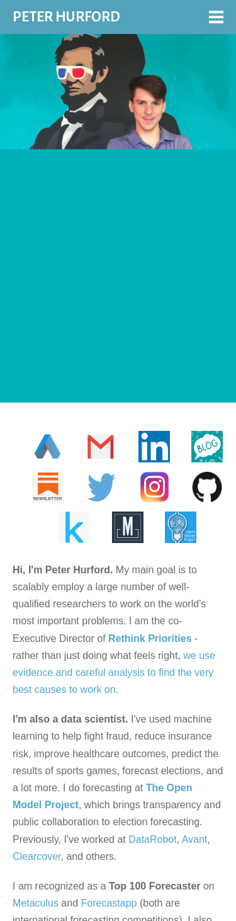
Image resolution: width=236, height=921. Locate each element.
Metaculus (36, 903)
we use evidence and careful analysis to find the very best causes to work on (114, 672)
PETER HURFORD (66, 17)
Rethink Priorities (149, 638)
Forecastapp (109, 903)
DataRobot (152, 839)
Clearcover (36, 856)
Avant (195, 839)
